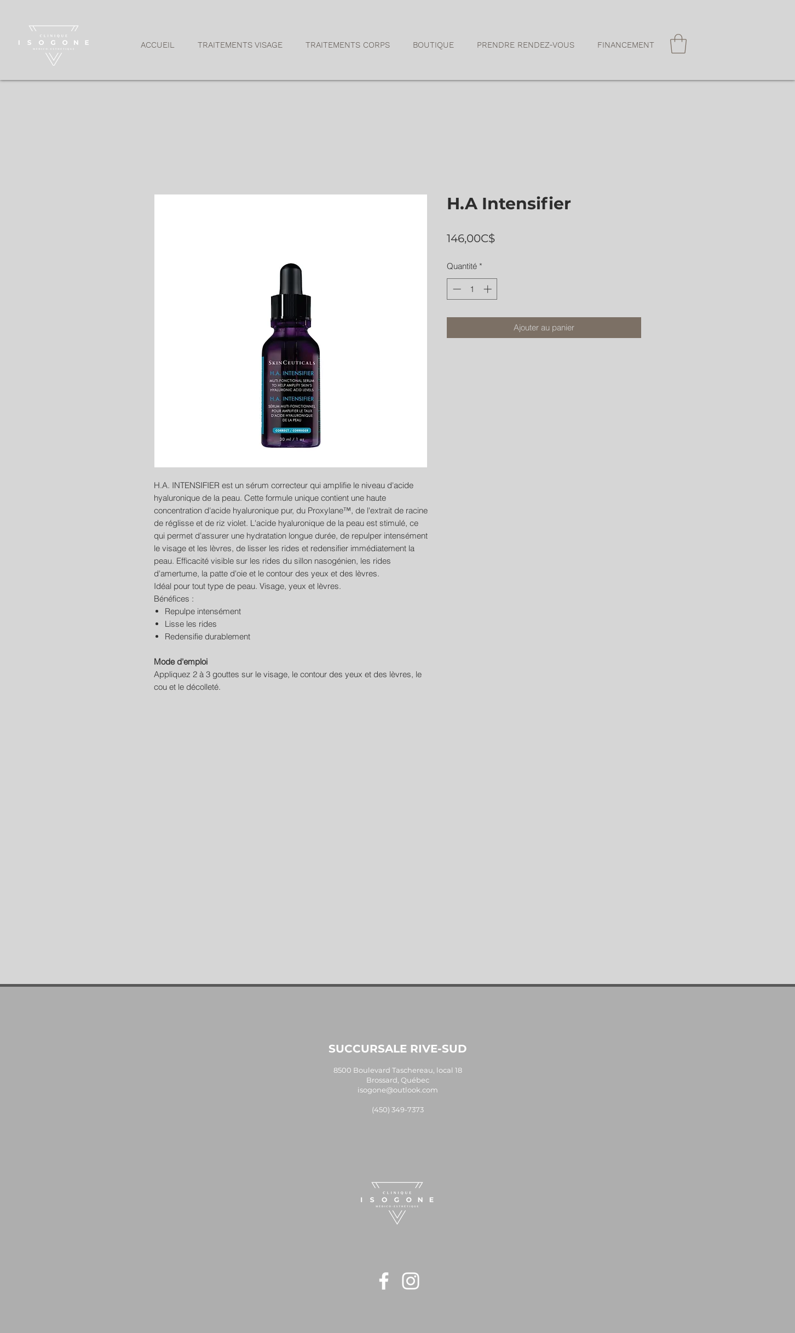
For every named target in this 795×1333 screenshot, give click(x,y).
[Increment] (488, 289)
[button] (240, 45)
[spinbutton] (472, 289)
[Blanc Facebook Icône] (383, 1280)
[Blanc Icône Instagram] (410, 1280)
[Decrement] (455, 289)
